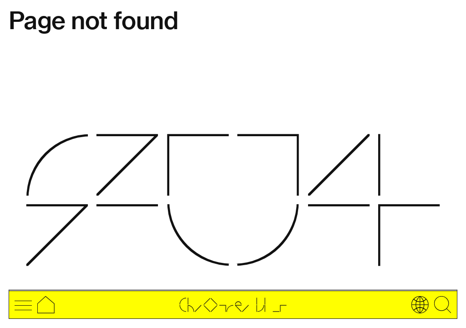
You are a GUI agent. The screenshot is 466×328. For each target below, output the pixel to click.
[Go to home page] (233, 306)
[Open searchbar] (442, 304)
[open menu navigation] (23, 304)
